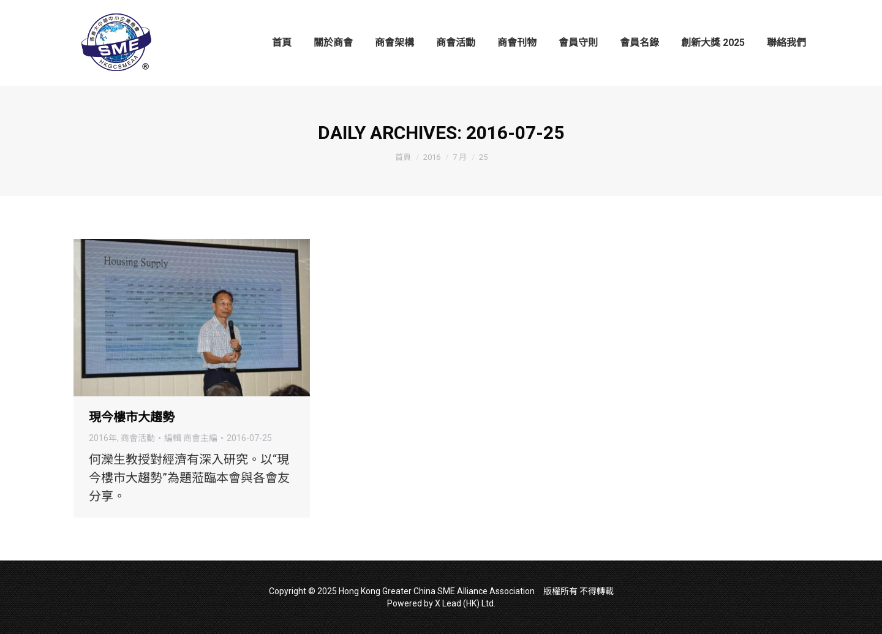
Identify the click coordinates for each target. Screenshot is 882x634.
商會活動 (138, 438)
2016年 (103, 438)
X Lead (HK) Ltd (464, 603)
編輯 (190, 438)
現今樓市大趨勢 (132, 417)
